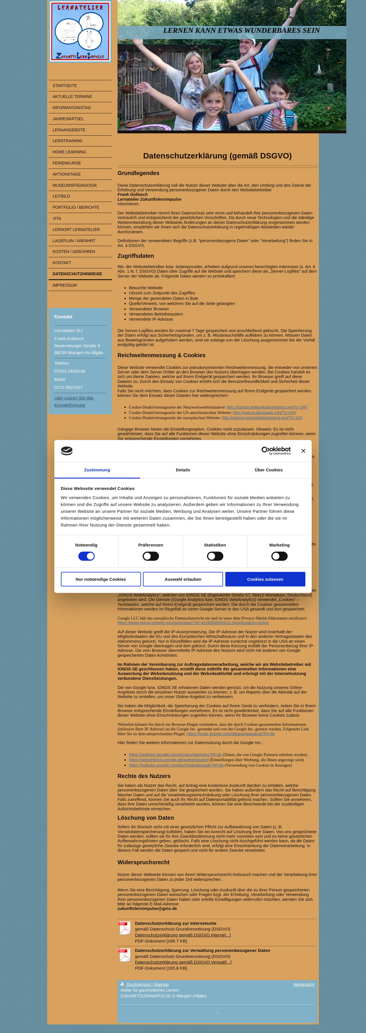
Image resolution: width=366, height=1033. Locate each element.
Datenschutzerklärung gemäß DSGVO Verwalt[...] (183, 962)
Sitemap (161, 984)
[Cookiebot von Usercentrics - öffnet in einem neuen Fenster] (266, 451)
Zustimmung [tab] (97, 469)
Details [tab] (183, 469)
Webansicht (304, 984)
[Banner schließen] (303, 451)
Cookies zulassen (265, 579)
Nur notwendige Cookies (101, 579)
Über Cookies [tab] (269, 469)
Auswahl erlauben (183, 579)
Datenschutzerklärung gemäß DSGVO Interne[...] (183, 934)
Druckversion (136, 984)
